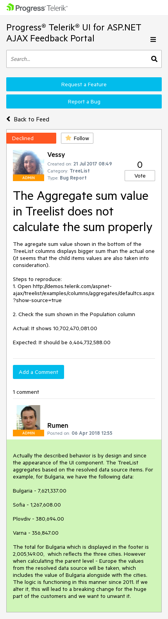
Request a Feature (84, 84)
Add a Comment (38, 371)
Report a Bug (84, 101)
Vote (140, 175)
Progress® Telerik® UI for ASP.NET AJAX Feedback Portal (73, 32)
